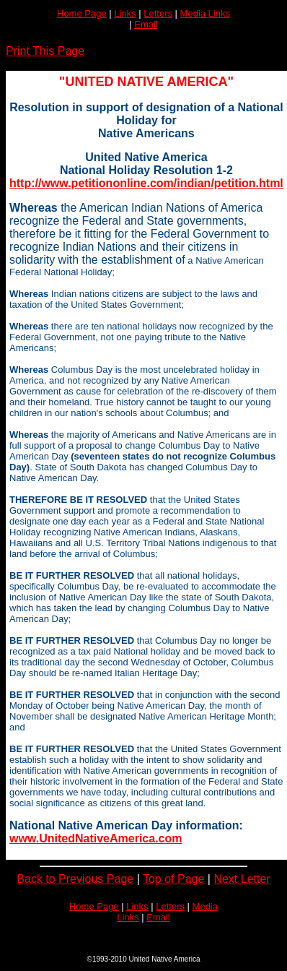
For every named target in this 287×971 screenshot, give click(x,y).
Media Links (205, 13)
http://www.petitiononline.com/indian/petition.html (146, 183)
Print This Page (45, 51)
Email (146, 24)
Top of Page (173, 879)
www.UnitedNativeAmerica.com (95, 838)
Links (125, 13)
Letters (158, 13)
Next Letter (241, 879)
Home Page (82, 13)
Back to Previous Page (75, 879)
